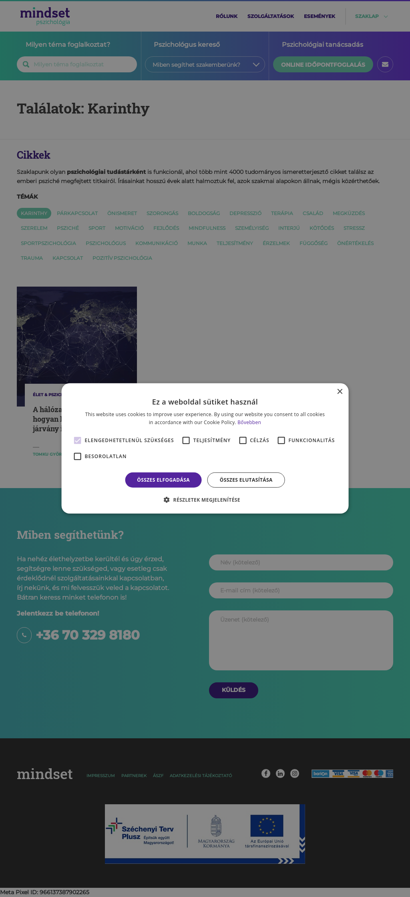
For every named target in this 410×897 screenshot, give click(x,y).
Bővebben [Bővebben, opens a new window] (249, 422)
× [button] (339, 392)
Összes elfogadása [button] (163, 479)
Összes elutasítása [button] (246, 479)
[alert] (205, 448)
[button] (205, 500)
